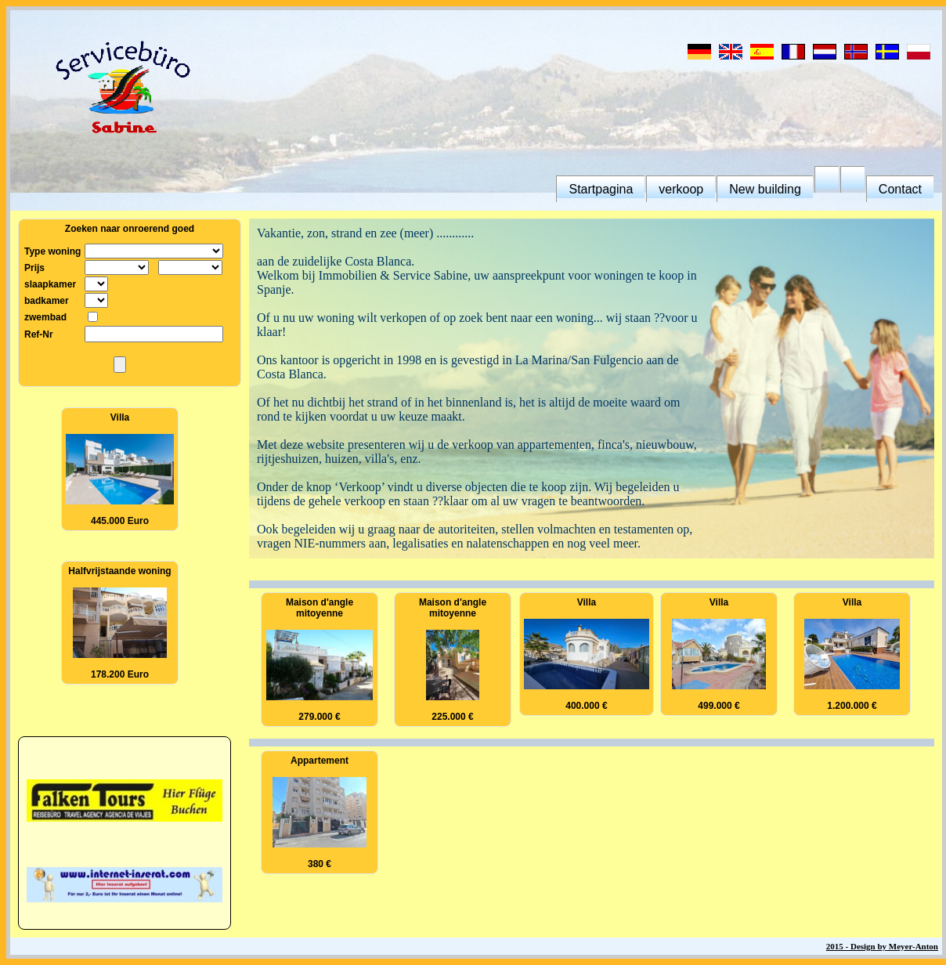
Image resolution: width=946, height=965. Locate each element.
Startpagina (601, 189)
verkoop (681, 189)
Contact (900, 189)
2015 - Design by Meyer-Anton (882, 946)
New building (765, 189)
